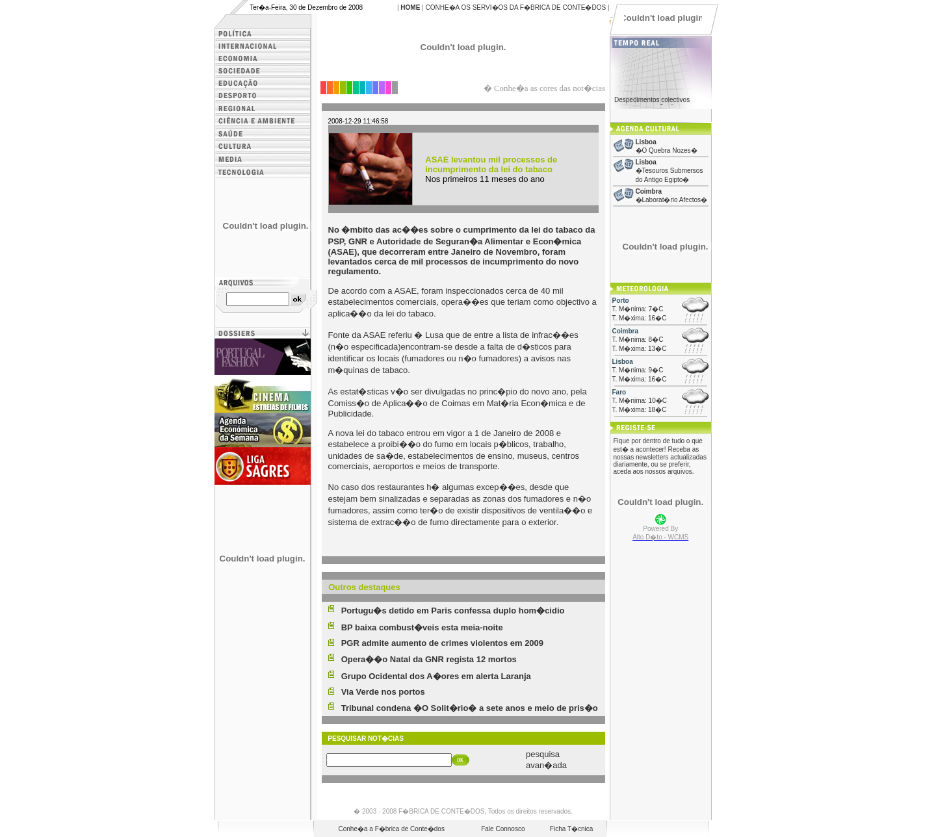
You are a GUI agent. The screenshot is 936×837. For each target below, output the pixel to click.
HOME (410, 7)
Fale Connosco (503, 828)
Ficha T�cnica (571, 828)
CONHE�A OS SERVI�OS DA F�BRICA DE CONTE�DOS (515, 7)
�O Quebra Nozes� (666, 150)
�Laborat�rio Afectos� (672, 199)
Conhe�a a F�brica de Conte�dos (392, 828)
